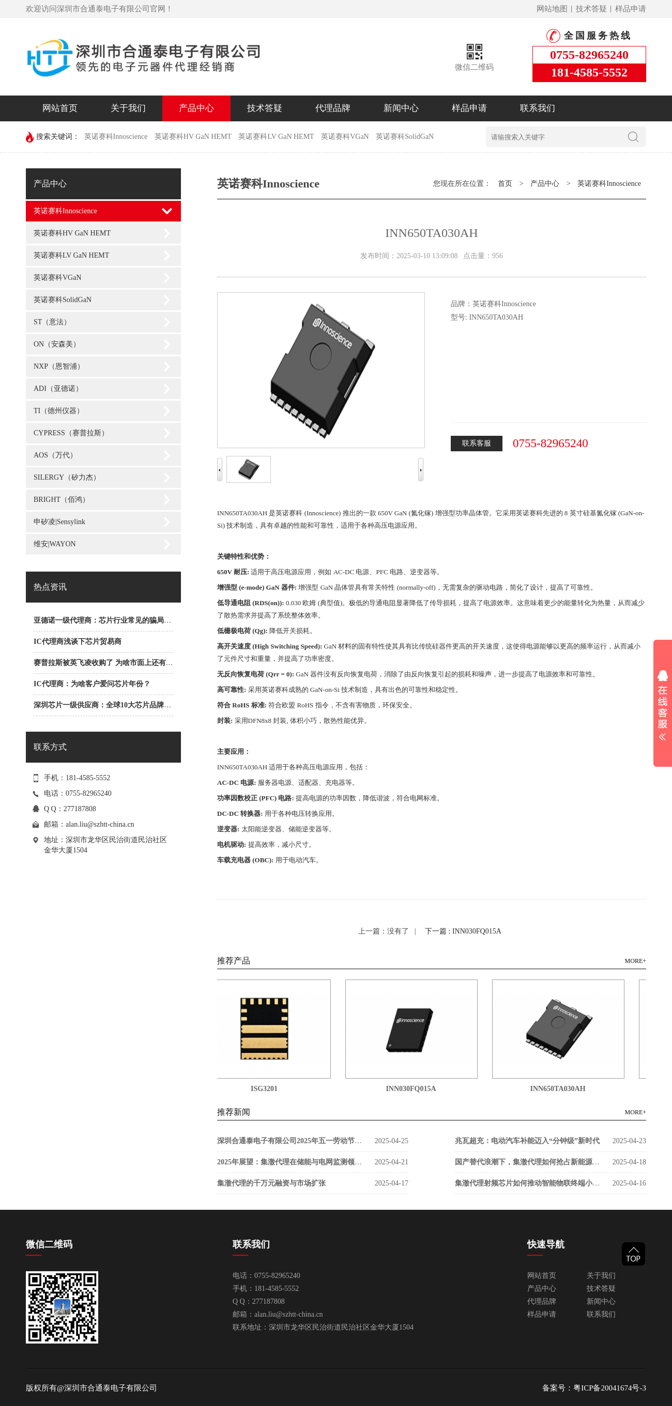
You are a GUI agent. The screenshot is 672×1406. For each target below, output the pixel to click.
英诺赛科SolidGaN (405, 136)
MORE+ (635, 961)
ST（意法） (52, 322)
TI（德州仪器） (59, 411)
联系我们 (537, 108)
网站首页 (60, 108)
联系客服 (476, 443)
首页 (505, 183)
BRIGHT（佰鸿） (61, 499)
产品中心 (196, 108)
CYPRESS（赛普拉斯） (71, 433)
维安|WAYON (55, 544)
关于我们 (128, 108)
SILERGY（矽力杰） (67, 477)
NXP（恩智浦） (59, 366)
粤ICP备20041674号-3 (609, 1388)
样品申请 (630, 9)
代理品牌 (332, 108)
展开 (662, 705)
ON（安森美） (57, 344)
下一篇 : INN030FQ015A (463, 931)
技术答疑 (591, 9)
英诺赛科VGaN (345, 136)
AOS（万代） (55, 455)
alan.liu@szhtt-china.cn (100, 824)
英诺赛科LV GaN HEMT (276, 136)
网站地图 (552, 9)
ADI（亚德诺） (58, 388)
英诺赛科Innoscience (116, 136)
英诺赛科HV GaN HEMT (193, 136)
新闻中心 (401, 108)
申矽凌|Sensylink (59, 522)
